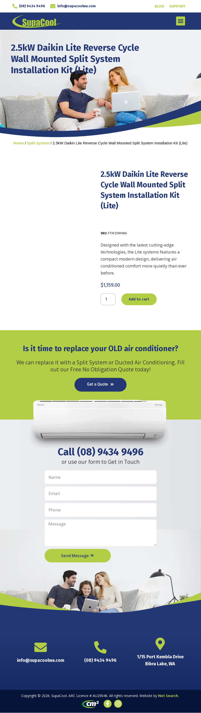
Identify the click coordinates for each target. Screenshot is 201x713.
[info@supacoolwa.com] (54, 6)
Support (177, 6)
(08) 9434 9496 (34, 6)
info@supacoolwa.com (76, 6)
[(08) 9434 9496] (17, 6)
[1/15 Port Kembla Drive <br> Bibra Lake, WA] (160, 644)
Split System (38, 143)
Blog (159, 6)
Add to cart (139, 299)
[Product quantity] (108, 299)
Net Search (168, 696)
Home (18, 143)
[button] (180, 20)
